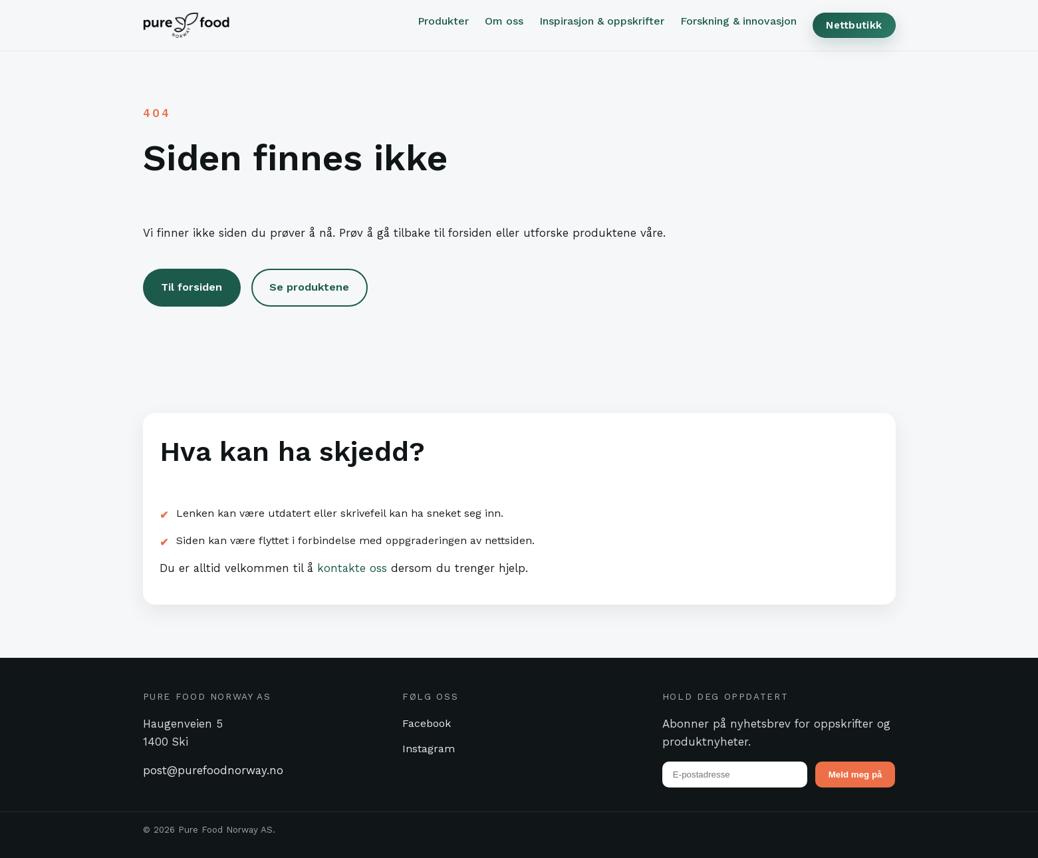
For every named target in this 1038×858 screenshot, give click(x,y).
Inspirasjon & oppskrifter (601, 21)
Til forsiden (191, 287)
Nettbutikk (854, 25)
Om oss (504, 21)
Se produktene (309, 287)
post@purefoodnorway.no (213, 770)
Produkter (443, 21)
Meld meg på (855, 775)
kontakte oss (352, 568)
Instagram (428, 748)
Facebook (426, 723)
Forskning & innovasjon (738, 21)
